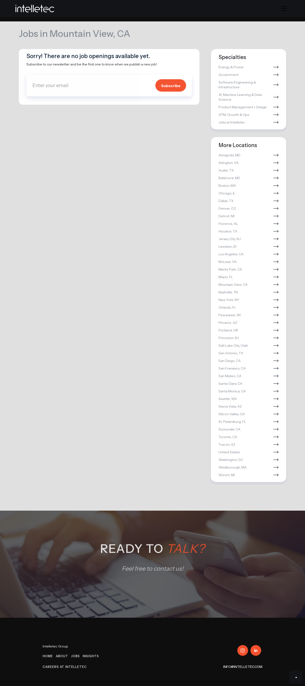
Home (48, 656)
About (62, 656)
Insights (91, 656)
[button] (284, 8)
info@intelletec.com (242, 667)
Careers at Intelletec (65, 667)
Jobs (75, 656)
